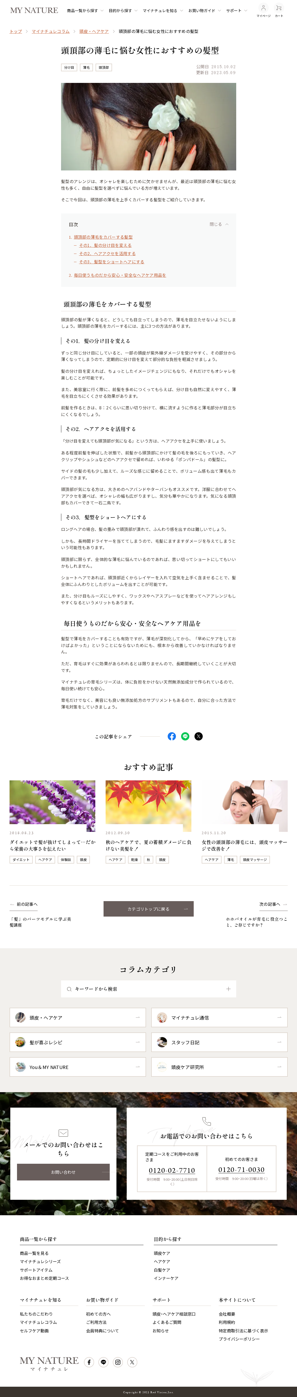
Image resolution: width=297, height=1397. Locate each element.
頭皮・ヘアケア (94, 31)
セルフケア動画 (34, 1330)
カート (279, 10)
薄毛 (86, 67)
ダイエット (21, 859)
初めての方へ (98, 1314)
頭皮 (83, 859)
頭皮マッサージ (255, 859)
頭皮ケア (162, 1253)
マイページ (264, 10)
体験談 (66, 859)
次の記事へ (270, 904)
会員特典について (102, 1330)
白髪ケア (162, 1270)
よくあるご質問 (166, 1322)
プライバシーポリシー (239, 1339)
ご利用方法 (96, 1322)
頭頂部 (104, 67)
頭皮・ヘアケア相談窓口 (174, 1314)
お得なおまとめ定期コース (44, 1278)
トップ (16, 31)
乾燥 (134, 859)
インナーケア (166, 1278)
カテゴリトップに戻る (148, 909)
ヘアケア (45, 859)
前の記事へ (27, 904)
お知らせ (160, 1330)
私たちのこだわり (36, 1314)
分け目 (69, 67)
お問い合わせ (63, 1172)
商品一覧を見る (34, 1253)
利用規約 (227, 1322)
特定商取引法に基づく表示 (243, 1330)
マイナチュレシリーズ (40, 1261)
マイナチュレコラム (51, 31)
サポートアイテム (36, 1270)
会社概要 (227, 1314)
